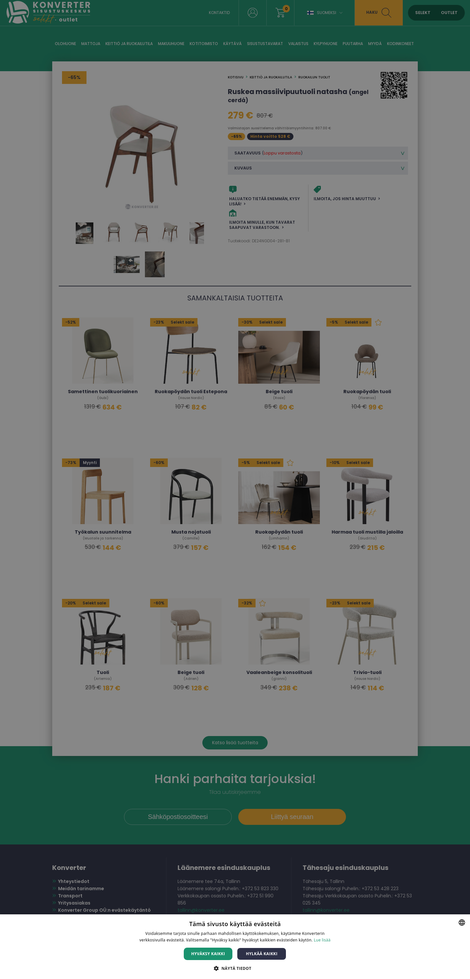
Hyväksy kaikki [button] (208, 953)
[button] (235, 968)
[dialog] (235, 489)
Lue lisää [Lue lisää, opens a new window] (322, 940)
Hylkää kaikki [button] (261, 953)
